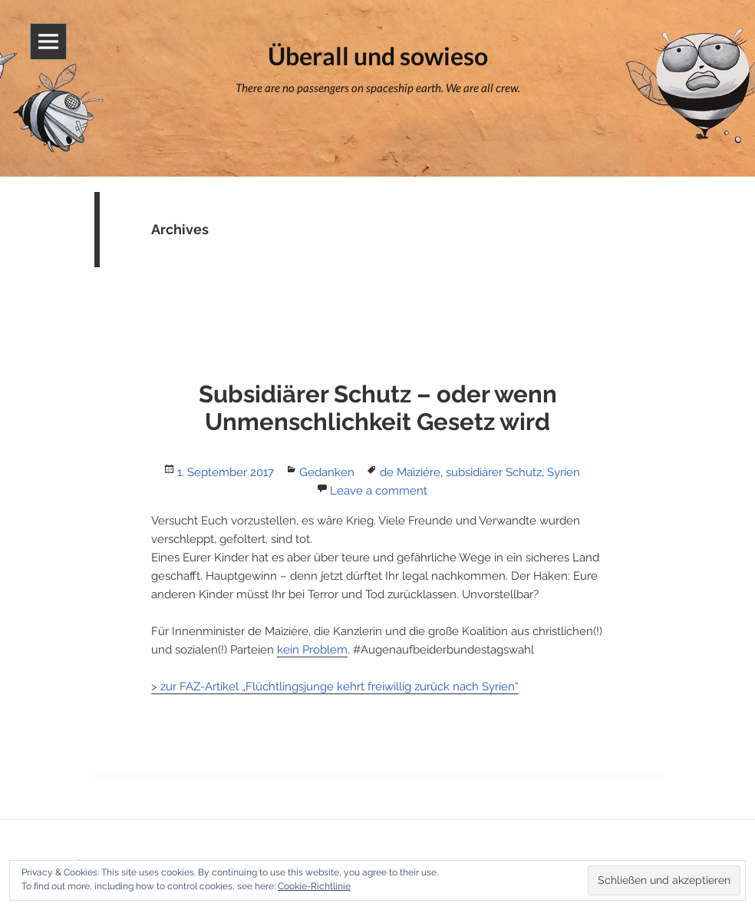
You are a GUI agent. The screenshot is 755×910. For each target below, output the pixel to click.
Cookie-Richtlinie (314, 886)
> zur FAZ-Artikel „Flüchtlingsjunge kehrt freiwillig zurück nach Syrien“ (335, 686)
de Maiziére (410, 472)
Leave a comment (378, 491)
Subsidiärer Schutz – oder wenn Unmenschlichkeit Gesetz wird (378, 407)
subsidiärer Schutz (494, 472)
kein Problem (312, 650)
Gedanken (326, 472)
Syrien (563, 472)
